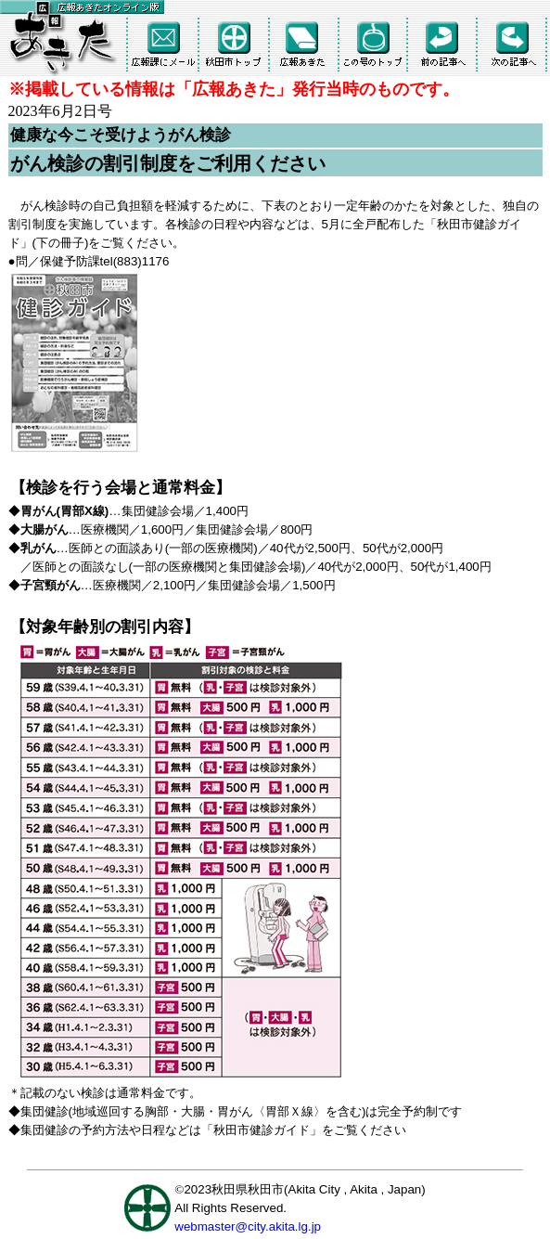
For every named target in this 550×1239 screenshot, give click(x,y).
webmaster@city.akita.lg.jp (247, 1226)
